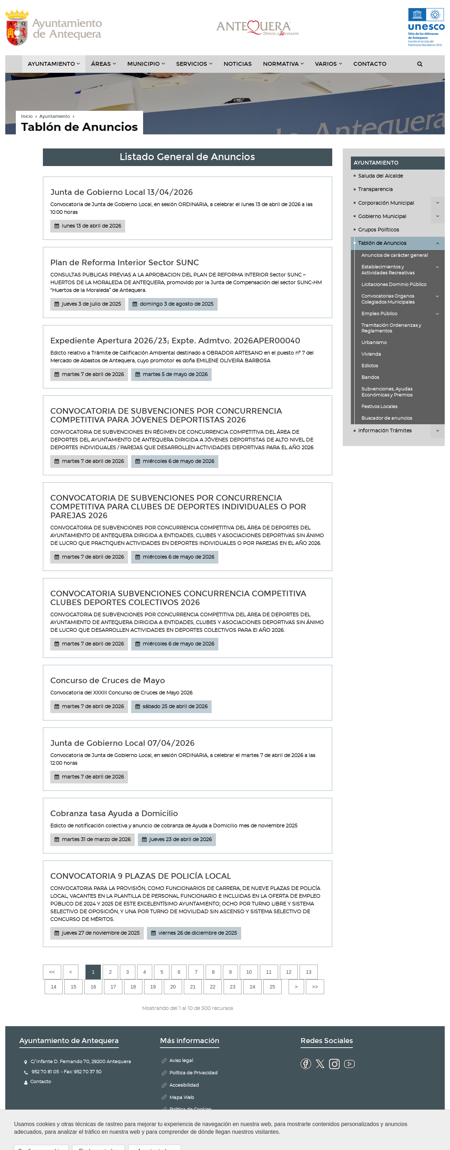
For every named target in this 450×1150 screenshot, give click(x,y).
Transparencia (375, 190)
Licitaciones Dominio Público (393, 284)
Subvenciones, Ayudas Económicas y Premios (386, 392)
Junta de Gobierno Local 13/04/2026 (121, 192)
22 (213, 987)
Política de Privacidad (193, 1073)
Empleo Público (379, 314)
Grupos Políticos (378, 230)
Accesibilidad (184, 1085)
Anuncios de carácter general (394, 256)
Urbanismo (374, 343)
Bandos (370, 377)
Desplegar (437, 202)
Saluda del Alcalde (380, 176)
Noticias (238, 64)
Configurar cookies (190, 1122)
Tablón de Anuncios (382, 243)
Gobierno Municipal (382, 216)
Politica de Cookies (190, 1110)
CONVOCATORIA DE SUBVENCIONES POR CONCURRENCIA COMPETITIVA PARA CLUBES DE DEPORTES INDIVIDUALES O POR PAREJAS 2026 (178, 506)
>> (315, 987)
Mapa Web (181, 1097)
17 (113, 987)
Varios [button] (331, 66)
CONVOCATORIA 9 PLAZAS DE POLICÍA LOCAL (140, 876)
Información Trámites (385, 431)
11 (269, 972)
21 (193, 987)
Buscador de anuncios (386, 418)
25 (272, 987)
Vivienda (371, 354)
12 (289, 972)
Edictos (369, 366)
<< (52, 972)
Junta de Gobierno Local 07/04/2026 (122, 743)
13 (308, 972)
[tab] (398, 176)
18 (133, 987)
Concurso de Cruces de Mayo (107, 680)
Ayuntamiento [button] (57, 66)
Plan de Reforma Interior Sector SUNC (124, 262)
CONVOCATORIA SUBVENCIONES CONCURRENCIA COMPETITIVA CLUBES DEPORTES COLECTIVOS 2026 (178, 598)
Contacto (369, 64)
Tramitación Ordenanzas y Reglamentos (391, 328)
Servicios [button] (197, 66)
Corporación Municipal (386, 203)
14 (54, 987)
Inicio (27, 116)
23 (233, 987)
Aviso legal (181, 1061)
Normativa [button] (286, 66)
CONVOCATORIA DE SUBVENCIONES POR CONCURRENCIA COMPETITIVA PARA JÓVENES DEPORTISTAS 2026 (166, 415)
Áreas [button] (106, 66)
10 (249, 972)
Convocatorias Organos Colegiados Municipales (387, 299)
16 (93, 987)
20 (173, 987)
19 (153, 987)
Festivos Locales (379, 407)
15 (73, 987)
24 (252, 987)
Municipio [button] (149, 66)
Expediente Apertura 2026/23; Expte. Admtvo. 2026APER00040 (175, 340)
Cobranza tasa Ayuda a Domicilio (114, 813)
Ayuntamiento (54, 116)
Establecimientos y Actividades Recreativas (387, 270)
